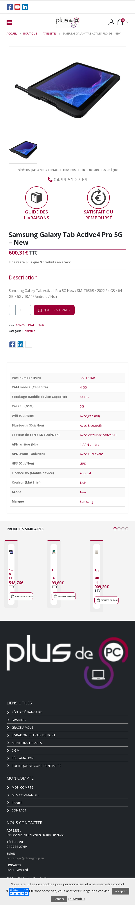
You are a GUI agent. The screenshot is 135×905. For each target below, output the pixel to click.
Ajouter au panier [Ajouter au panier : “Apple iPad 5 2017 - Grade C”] (67, 596)
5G (82, 406)
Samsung (86, 501)
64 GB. (84, 397)
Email (28, 344)
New (83, 492)
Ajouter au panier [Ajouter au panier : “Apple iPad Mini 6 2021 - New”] (110, 600)
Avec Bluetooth (91, 425)
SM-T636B (87, 378)
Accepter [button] (121, 891)
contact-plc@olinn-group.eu (25, 858)
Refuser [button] (59, 899)
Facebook (12, 344)
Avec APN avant (91, 454)
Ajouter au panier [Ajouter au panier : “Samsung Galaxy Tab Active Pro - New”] (24, 596)
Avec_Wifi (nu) (90, 416)
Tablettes (29, 331)
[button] (115, 528)
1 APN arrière (89, 444)
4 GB (83, 387)
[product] (11, 552)
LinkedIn (20, 344)
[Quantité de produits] (20, 310)
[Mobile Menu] (9, 22)
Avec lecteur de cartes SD (98, 435)
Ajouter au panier (56, 310)
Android (85, 473)
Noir (83, 482)
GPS (83, 463)
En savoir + (76, 898)
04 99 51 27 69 (70, 179)
